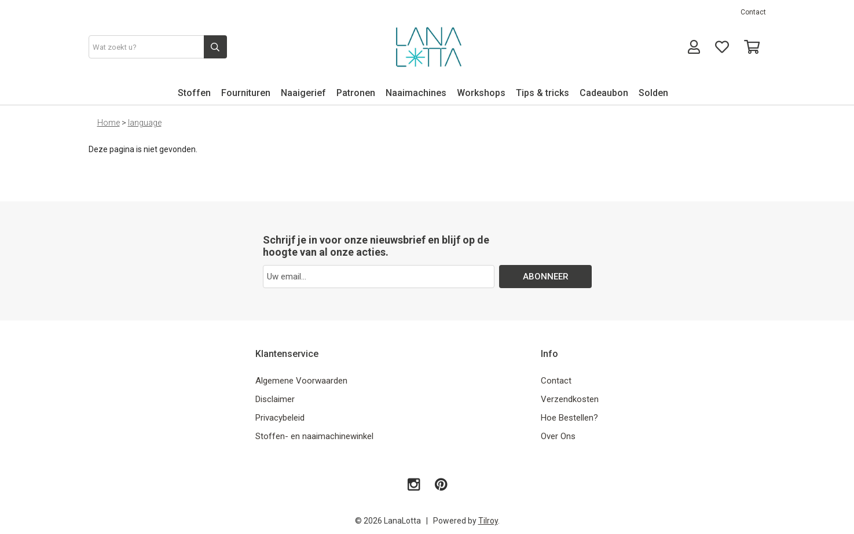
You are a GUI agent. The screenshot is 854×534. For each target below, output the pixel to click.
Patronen (355, 92)
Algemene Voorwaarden (301, 380)
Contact (753, 12)
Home (108, 122)
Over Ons (558, 436)
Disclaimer (275, 399)
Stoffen (194, 92)
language (145, 122)
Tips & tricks (542, 92)
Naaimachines (416, 92)
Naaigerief (303, 92)
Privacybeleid (280, 418)
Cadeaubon (604, 92)
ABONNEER (545, 276)
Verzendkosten (570, 399)
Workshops (481, 92)
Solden (653, 92)
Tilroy (488, 520)
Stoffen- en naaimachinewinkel (314, 436)
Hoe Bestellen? (569, 418)
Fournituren (245, 92)
